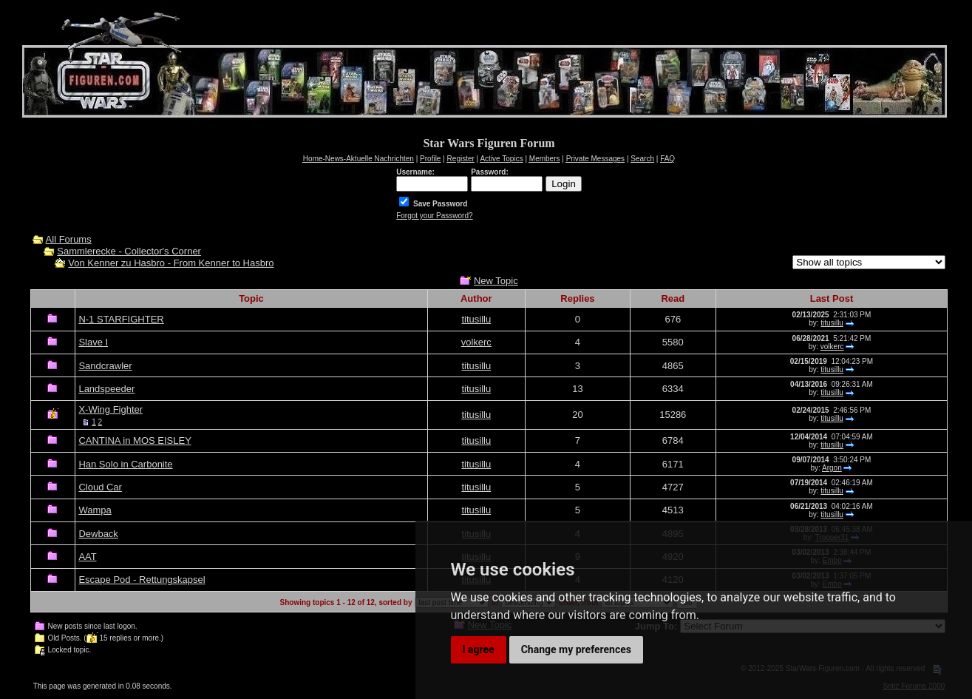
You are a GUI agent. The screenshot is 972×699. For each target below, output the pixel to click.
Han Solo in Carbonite (125, 464)
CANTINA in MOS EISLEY (134, 440)
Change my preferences (576, 649)
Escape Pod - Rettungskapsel (141, 579)
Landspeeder (106, 388)
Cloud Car (100, 487)
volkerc (476, 342)
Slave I (93, 342)
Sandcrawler (105, 365)
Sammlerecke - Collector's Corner (129, 251)
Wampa (94, 510)
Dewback (98, 533)
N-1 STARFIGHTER (120, 319)
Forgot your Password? (434, 216)
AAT (87, 556)
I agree (479, 649)
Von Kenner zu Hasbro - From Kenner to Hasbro (170, 263)
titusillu (476, 319)
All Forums (69, 239)
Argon (832, 468)
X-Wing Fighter (110, 409)
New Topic (496, 280)
